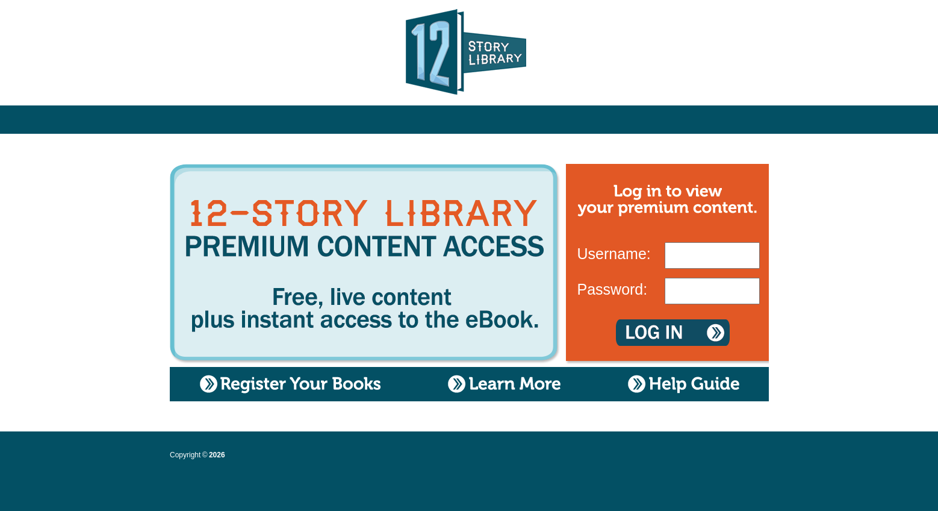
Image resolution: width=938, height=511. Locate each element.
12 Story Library (469, 54)
